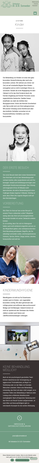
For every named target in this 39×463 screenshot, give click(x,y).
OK (12, 460)
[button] (35, 13)
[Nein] (34, 458)
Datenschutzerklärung (22, 460)
